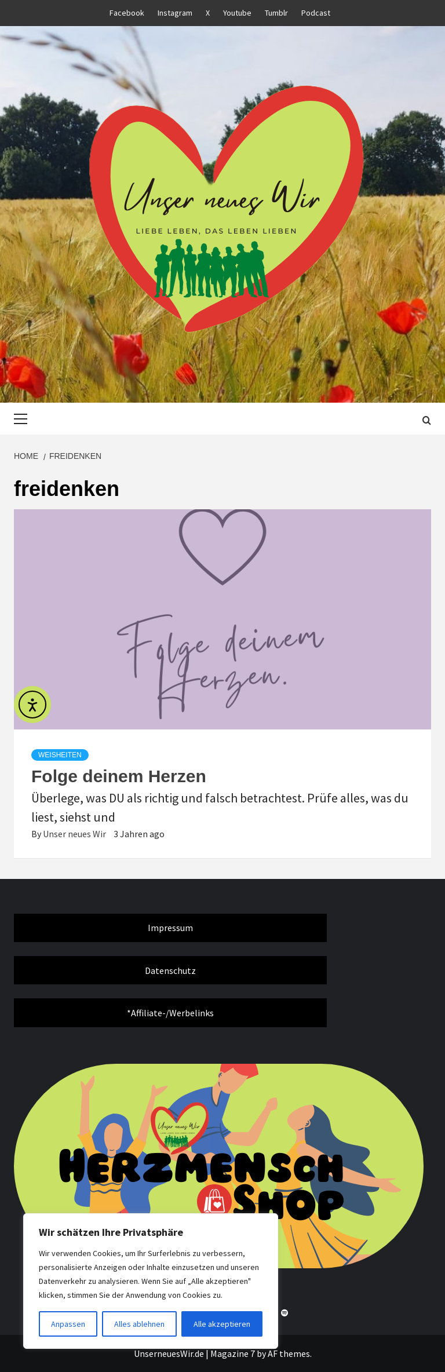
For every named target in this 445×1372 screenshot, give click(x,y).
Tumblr (276, 13)
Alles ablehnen (139, 1324)
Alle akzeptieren (222, 1324)
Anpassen (68, 1324)
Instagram (175, 13)
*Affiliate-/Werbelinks (170, 1013)
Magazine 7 (232, 1353)
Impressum (170, 927)
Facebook (127, 13)
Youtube (237, 13)
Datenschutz (170, 970)
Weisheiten (60, 755)
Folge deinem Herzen (118, 776)
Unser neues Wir (75, 834)
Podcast (315, 13)
